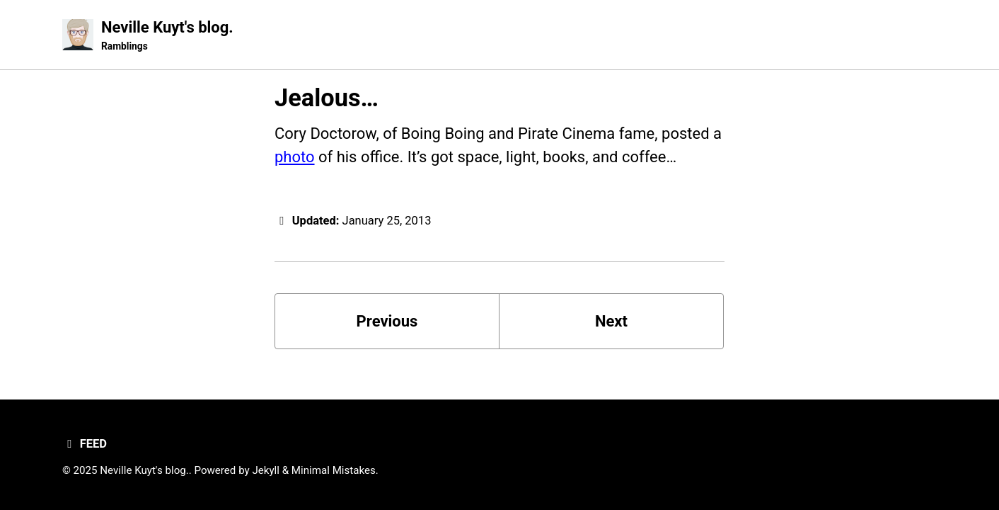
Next (611, 321)
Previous (387, 321)
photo (295, 157)
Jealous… (327, 98)
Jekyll (265, 470)
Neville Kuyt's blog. (167, 36)
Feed (84, 443)
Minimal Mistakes (333, 470)
